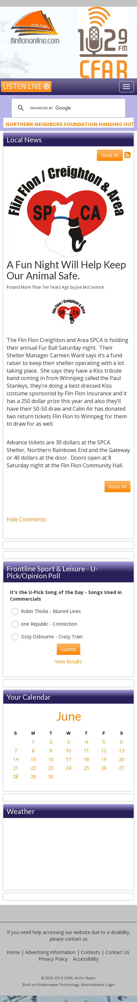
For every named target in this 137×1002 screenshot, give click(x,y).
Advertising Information (50, 952)
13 (121, 750)
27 (121, 768)
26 (103, 768)
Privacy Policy (53, 959)
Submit (68, 649)
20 (121, 759)
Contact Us (117, 952)
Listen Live (26, 86)
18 (86, 759)
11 (86, 750)
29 (33, 776)
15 (33, 759)
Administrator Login (98, 984)
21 (15, 768)
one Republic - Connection (44, 624)
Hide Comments (26, 519)
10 (68, 750)
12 (103, 750)
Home (13, 952)
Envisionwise (47, 984)
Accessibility (86, 959)
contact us (76, 939)
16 (50, 759)
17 (68, 759)
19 (103, 759)
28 (15, 776)
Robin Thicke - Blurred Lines (46, 611)
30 (50, 776)
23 (50, 768)
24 (68, 768)
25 (86, 768)
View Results (68, 661)
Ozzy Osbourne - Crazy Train (47, 636)
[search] (67, 108)
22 (33, 768)
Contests (90, 952)
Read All (109, 155)
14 (15, 759)
